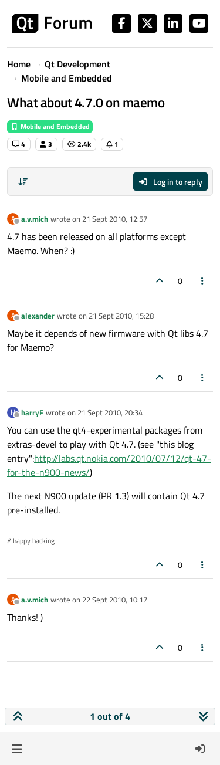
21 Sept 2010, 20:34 (110, 412)
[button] (17, 748)
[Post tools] (203, 281)
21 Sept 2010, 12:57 (114, 219)
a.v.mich (34, 219)
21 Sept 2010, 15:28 (121, 315)
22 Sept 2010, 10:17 (114, 599)
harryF (32, 412)
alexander (38, 315)
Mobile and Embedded (50, 126)
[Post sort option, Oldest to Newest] (22, 182)
